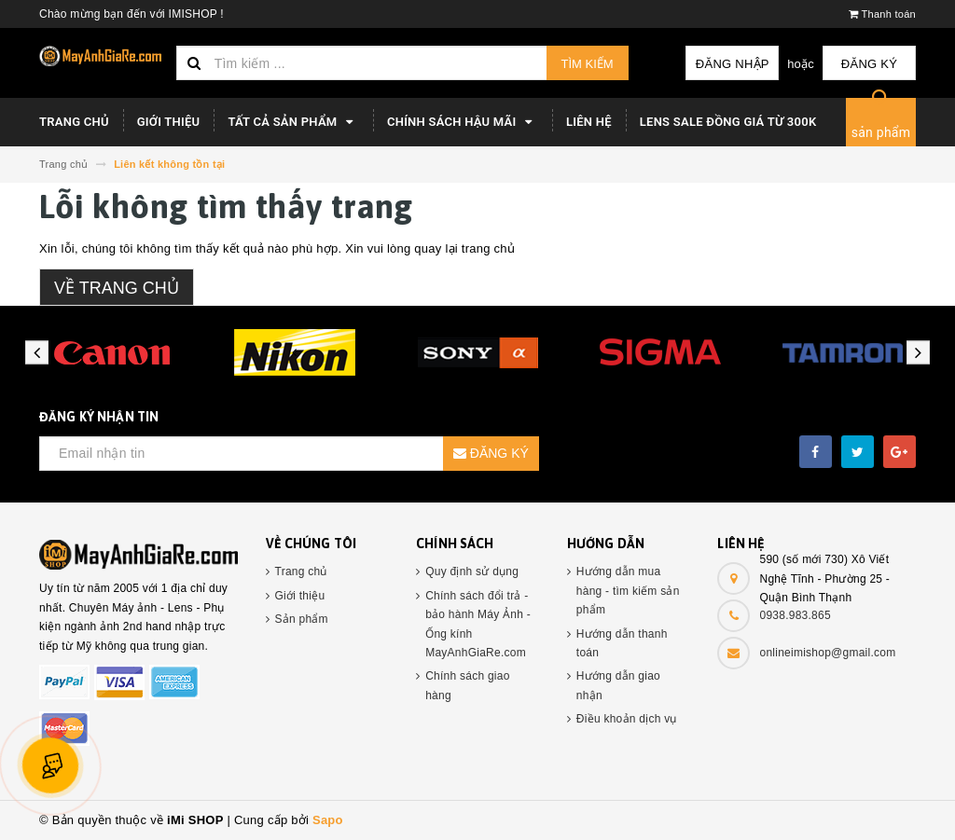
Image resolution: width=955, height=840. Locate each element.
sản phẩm (880, 132)
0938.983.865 (794, 615)
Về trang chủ (116, 288)
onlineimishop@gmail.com (827, 652)
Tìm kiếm (587, 64)
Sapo (327, 820)
